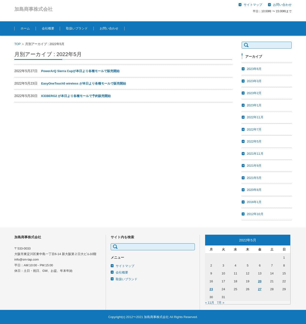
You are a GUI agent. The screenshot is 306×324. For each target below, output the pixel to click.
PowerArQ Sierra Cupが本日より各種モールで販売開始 (80, 71)
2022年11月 (255, 117)
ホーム (25, 28)
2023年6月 (254, 69)
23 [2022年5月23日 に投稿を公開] (211, 289)
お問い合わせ (109, 28)
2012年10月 (255, 214)
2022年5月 (254, 141)
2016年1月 (254, 202)
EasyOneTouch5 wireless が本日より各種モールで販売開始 (83, 83)
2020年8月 (254, 190)
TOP (17, 44)
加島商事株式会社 (33, 9)
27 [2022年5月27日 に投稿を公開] (259, 289)
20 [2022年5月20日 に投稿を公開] (259, 281)
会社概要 (48, 28)
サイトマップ (125, 266)
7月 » (220, 302)
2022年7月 (254, 129)
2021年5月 (254, 178)
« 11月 (209, 302)
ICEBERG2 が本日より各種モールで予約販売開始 (76, 96)
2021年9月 (254, 165)
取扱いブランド (77, 28)
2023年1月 (254, 105)
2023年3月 (254, 81)
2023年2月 (254, 93)
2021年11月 (255, 153)
